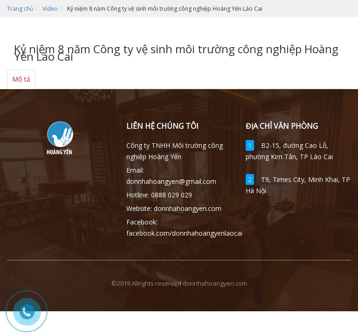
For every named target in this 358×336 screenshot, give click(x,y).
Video (50, 9)
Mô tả (21, 79)
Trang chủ (20, 9)
